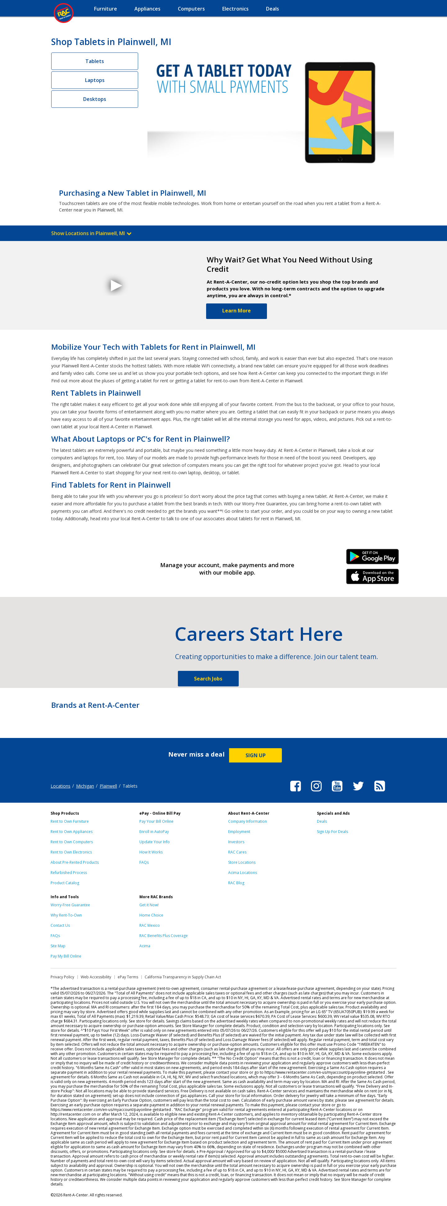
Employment (239, 831)
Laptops (95, 80)
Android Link (372, 558)
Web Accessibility (96, 977)
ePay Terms (128, 977)
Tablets (94, 61)
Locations (60, 786)
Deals (322, 821)
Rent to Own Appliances (72, 831)
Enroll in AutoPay (154, 831)
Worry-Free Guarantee (70, 905)
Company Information (247, 821)
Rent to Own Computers (72, 841)
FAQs (144, 862)
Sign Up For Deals (332, 831)
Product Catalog (65, 882)
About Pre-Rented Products (75, 862)
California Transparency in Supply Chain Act (183, 977)
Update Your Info (154, 841)
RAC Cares (237, 852)
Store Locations (241, 862)
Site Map (58, 946)
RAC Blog (236, 882)
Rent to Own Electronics (71, 852)
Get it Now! (149, 905)
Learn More (236, 310)
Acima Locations (242, 872)
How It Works (151, 852)
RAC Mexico (149, 925)
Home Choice (151, 915)
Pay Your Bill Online (156, 821)
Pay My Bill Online (66, 956)
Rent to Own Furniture (70, 821)
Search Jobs (208, 678)
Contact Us (60, 925)
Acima (144, 946)
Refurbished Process (69, 872)
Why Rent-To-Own (66, 915)
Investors (236, 841)
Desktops (94, 99)
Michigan (85, 786)
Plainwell (108, 786)
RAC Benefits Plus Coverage (163, 935)
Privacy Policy (62, 977)
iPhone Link (372, 578)
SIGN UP (256, 755)
